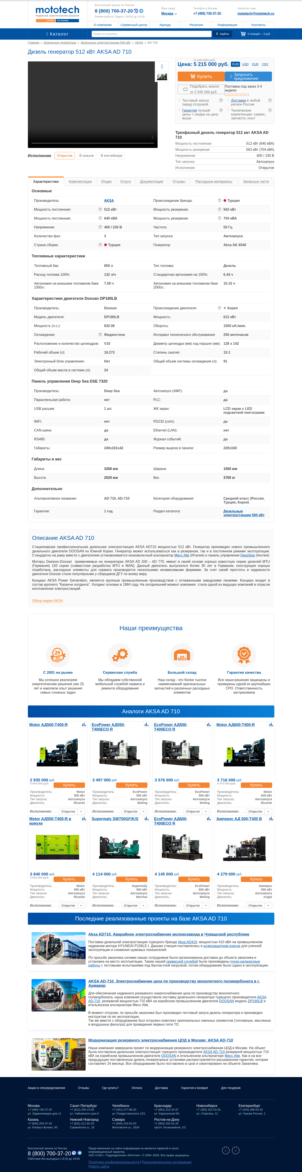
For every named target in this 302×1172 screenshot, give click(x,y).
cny (265, 64)
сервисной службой (182, 961)
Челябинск (120, 1106)
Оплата (147, 1089)
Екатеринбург (249, 1106)
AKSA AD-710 (214, 1047)
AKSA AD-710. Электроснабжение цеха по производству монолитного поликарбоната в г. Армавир (177, 981)
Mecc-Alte (232, 1051)
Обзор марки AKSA (47, 601)
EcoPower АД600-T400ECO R (177, 818)
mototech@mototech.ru (255, 13)
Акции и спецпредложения (49, 1089)
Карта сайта (182, 1162)
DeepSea (247, 555)
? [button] (221, 100)
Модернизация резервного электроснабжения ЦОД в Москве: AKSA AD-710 (156, 1036)
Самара (118, 1120)
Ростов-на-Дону (167, 1120)
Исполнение (39, 155)
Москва (34, 1106)
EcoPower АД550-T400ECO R (115, 724)
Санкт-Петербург (83, 1106)
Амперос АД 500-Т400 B (235, 818)
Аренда (165, 25)
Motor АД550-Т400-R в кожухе (53, 818)
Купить (71, 781)
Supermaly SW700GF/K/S (112, 818)
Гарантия (189, 110)
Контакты (259, 25)
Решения (196, 25)
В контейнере (122, 155)
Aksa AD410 (187, 942)
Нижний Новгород (84, 1120)
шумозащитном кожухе (221, 946)
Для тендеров (249, 1089)
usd (245, 64)
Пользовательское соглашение (152, 1162)
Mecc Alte (181, 555)
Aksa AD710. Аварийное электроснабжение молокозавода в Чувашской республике (163, 934)
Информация (227, 25)
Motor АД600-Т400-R (232, 724)
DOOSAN (226, 997)
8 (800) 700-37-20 (115, 11)
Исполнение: (41, 807)
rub (235, 64)
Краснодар (163, 1106)
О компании (103, 25)
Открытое (67, 155)
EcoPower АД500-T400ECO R (177, 724)
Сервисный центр (134, 25)
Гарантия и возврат (209, 1089)
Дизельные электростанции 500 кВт (244, 513)
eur (255, 64)
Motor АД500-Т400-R (45, 724)
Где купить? (118, 1089)
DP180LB (255, 997)
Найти (223, 34)
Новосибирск (207, 1106)
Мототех (57, 14)
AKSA (109, 200)
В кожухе (93, 155)
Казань (33, 1120)
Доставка (238, 100)
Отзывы (89, 1089)
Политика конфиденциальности (109, 1162)
